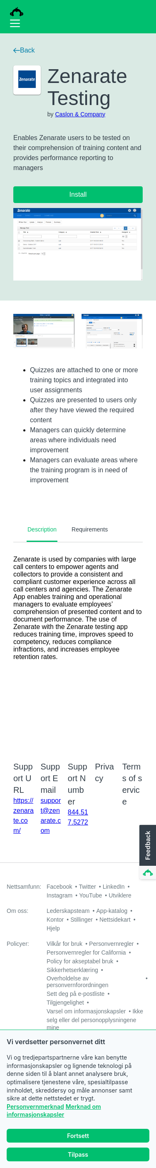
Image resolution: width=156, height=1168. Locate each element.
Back (24, 50)
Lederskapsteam (68, 910)
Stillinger (81, 919)
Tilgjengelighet (65, 1002)
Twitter (87, 886)
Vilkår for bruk (64, 943)
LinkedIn (114, 886)
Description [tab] (42, 529)
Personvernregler (111, 943)
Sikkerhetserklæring (72, 970)
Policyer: (18, 943)
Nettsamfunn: (24, 886)
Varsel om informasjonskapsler (86, 1011)
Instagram (59, 895)
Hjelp (53, 928)
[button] (147, 852)
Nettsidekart (115, 919)
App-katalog (112, 910)
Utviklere (120, 895)
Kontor (55, 919)
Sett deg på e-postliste (75, 993)
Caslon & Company (80, 114)
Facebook (59, 886)
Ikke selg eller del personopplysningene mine (95, 1019)
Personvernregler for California (86, 952)
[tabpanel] (78, 646)
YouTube (90, 895)
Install (78, 194)
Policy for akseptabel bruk (80, 961)
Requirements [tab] (90, 529)
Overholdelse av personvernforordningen (78, 981)
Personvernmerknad (35, 1107)
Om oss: (17, 910)
